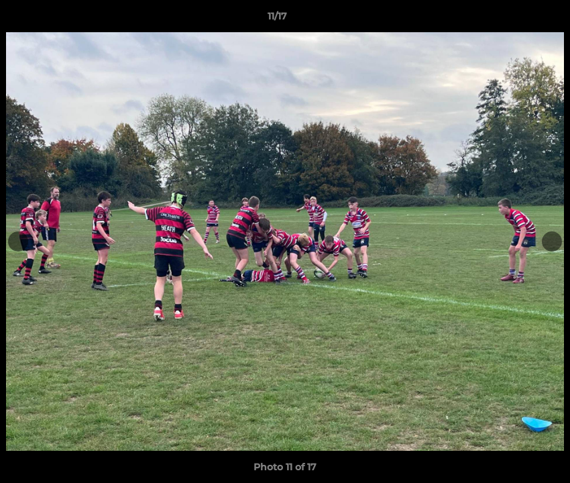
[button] (514, 19)
